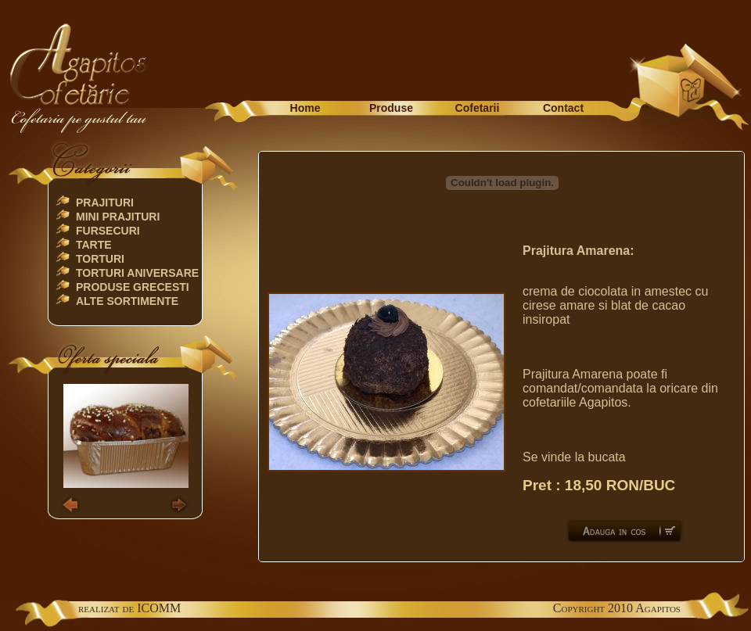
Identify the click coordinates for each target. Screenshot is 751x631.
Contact (563, 108)
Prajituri (105, 202)
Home (305, 108)
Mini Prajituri (118, 216)
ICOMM (159, 608)
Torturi (100, 259)
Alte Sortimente (127, 301)
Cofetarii (477, 108)
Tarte (94, 244)
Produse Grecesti (132, 287)
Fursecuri (108, 230)
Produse (391, 108)
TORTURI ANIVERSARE (137, 273)
